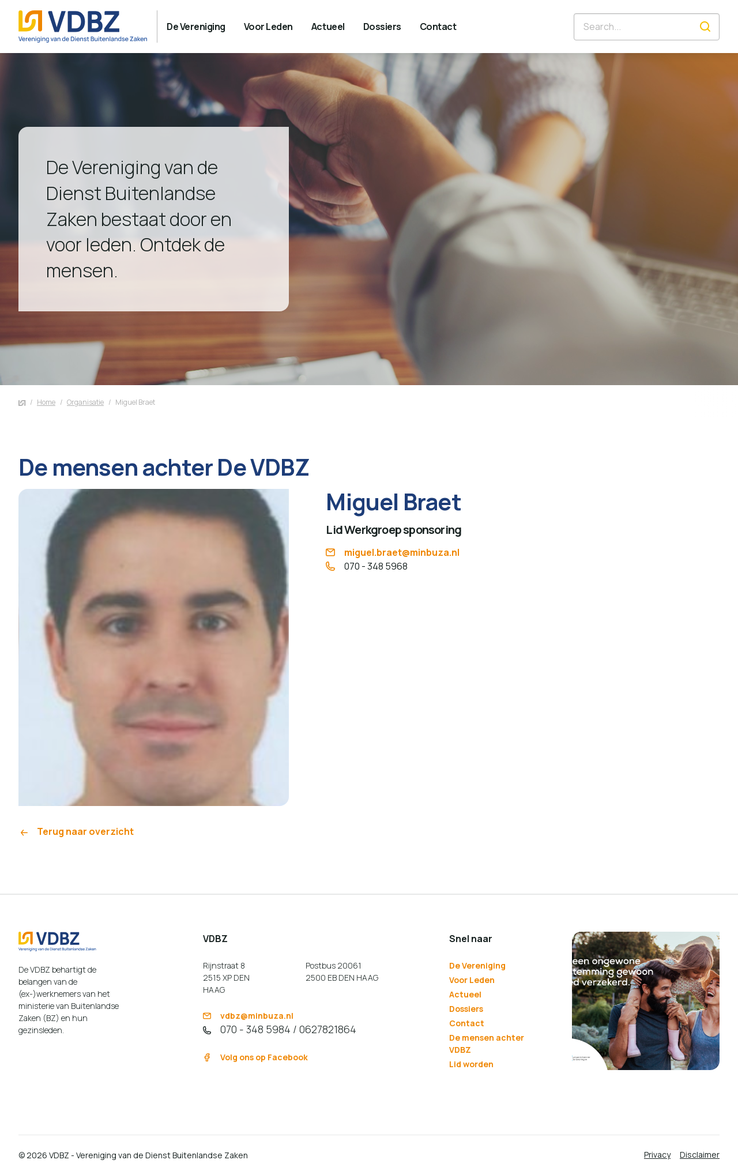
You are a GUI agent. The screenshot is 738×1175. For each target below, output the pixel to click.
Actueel (465, 994)
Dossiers (466, 1008)
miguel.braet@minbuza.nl (393, 552)
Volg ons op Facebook (255, 1057)
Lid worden (471, 1064)
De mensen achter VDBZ (486, 1043)
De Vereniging (477, 965)
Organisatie (85, 402)
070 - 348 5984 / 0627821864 (279, 1029)
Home (46, 402)
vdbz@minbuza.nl (248, 1015)
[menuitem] (196, 26)
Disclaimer (700, 1154)
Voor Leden (472, 979)
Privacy (657, 1154)
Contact (466, 1023)
